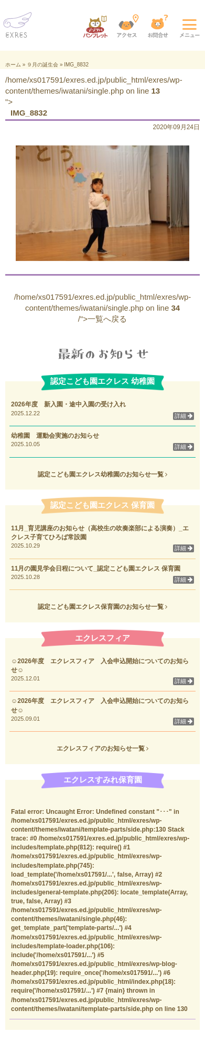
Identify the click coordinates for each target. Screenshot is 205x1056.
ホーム (13, 64)
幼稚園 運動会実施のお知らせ (55, 435)
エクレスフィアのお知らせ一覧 (102, 748)
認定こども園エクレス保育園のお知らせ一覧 (102, 606)
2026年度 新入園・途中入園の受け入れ (68, 404)
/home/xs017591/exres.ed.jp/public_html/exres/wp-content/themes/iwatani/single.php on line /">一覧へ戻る (102, 308)
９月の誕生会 (42, 64)
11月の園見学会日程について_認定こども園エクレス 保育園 (99, 568)
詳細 (183, 416)
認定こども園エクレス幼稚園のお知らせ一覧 (102, 474)
